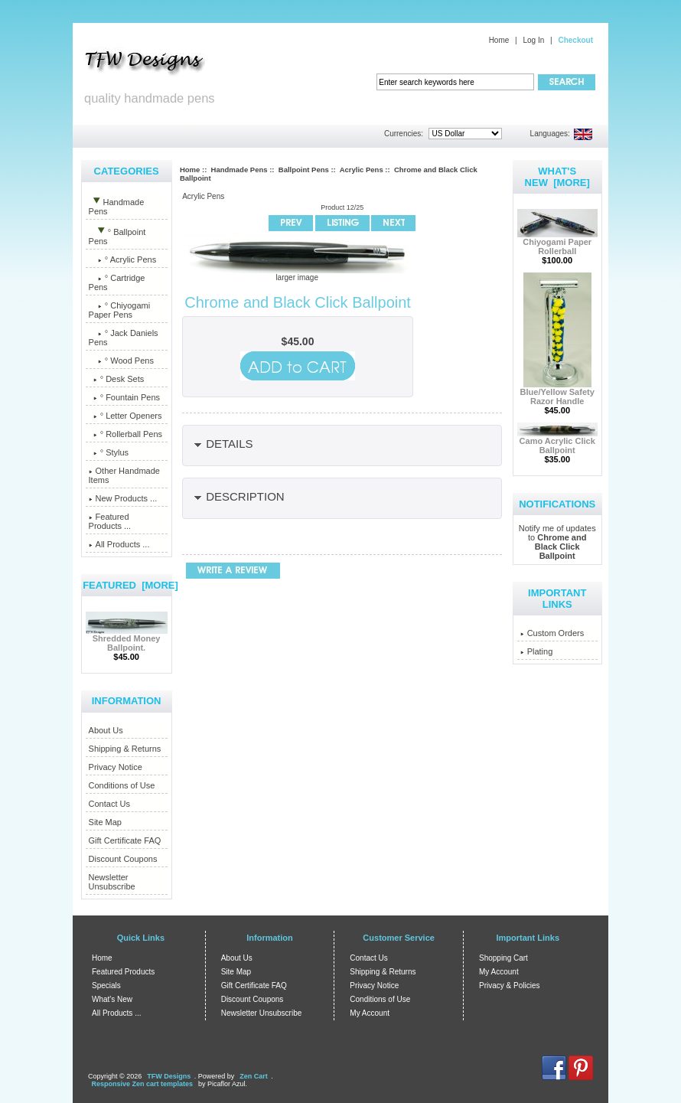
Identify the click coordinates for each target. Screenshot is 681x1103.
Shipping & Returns (125, 748)
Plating (536, 651)
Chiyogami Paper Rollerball (557, 243)
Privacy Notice (115, 767)
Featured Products (123, 972)
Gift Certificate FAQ (125, 840)
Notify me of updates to (557, 541)
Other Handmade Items (124, 475)
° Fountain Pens (125, 397)
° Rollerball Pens (126, 434)
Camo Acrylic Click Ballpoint (557, 442)
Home (499, 40)
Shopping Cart (503, 958)
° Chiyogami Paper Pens (120, 310)
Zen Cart (253, 1076)
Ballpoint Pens (304, 169)
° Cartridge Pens (117, 282)
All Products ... (119, 544)
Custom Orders (552, 633)
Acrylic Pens (361, 169)
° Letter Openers (125, 415)
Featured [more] (130, 585)
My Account (369, 1013)
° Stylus (109, 452)
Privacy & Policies (509, 985)
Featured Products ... (110, 521)
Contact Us (109, 803)
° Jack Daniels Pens (123, 337)
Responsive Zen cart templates (143, 1084)
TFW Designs (169, 1076)
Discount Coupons (123, 858)
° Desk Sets (117, 378)
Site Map (105, 822)
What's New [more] (557, 176)
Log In (533, 40)
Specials (106, 985)
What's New (112, 999)
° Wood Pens (121, 360)
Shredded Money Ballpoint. (127, 639)
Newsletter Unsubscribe (112, 882)
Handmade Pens (239, 169)
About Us (106, 730)
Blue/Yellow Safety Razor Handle (557, 393)
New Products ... (123, 498)
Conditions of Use (122, 785)
